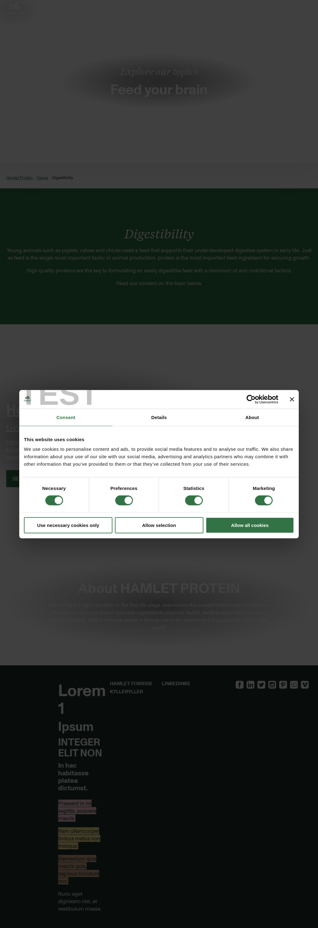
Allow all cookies (250, 525)
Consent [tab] (66, 417)
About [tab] (252, 417)
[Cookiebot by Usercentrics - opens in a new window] (251, 399)
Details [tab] (159, 417)
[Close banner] (292, 399)
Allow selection (159, 525)
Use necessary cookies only (68, 525)
